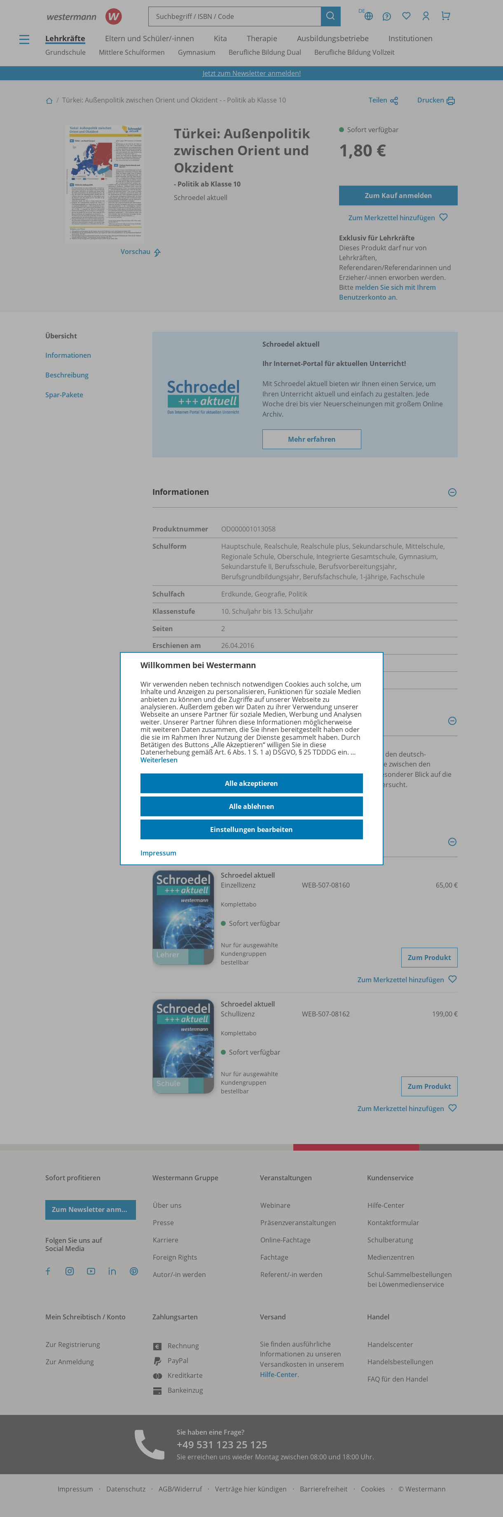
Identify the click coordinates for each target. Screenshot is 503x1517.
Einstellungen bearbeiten (251, 829)
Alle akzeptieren (251, 783)
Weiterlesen (159, 759)
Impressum (158, 853)
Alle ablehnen (251, 806)
